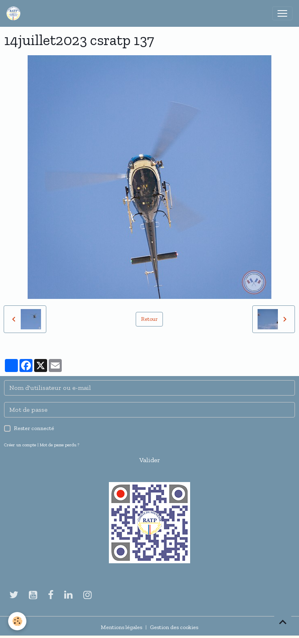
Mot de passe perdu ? (59, 445)
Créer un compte (20, 445)
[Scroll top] (283, 622)
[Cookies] (17, 621)
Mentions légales (121, 627)
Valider (149, 460)
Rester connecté (34, 428)
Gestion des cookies (174, 627)
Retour (149, 319)
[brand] (15, 13)
